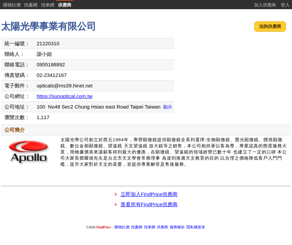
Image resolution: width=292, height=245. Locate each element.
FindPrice (103, 227)
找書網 (30, 4)
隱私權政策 (195, 227)
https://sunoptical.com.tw (64, 96)
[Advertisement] (233, 79)
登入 (285, 4)
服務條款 (177, 227)
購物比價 (12, 4)
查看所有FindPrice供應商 (149, 204)
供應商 (64, 4)
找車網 (47, 4)
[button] (270, 26)
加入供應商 (265, 4)
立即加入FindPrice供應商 (149, 194)
